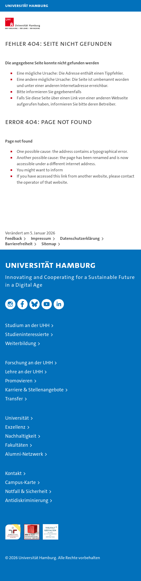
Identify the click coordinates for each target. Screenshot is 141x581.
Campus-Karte (20, 482)
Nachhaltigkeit (20, 436)
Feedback (13, 238)
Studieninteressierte (27, 334)
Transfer (14, 398)
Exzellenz (15, 427)
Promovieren (18, 380)
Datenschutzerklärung (80, 238)
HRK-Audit (48, 529)
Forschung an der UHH (29, 362)
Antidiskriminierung (26, 500)
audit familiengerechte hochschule (13, 532)
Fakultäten (16, 445)
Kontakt (13, 473)
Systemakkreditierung (69, 527)
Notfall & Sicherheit (26, 491)
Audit (29, 527)
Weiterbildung (20, 343)
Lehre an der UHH (24, 371)
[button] (120, 6)
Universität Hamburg (26, 5)
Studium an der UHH (27, 325)
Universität (17, 418)
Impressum (41, 238)
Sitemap (49, 244)
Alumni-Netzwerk (24, 454)
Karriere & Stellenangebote (34, 389)
